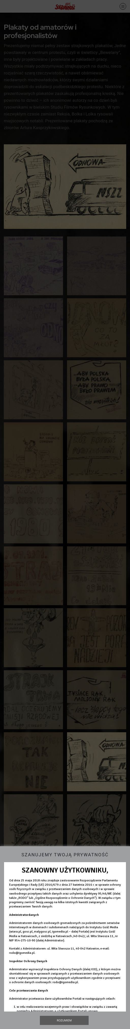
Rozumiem (64, 1020)
